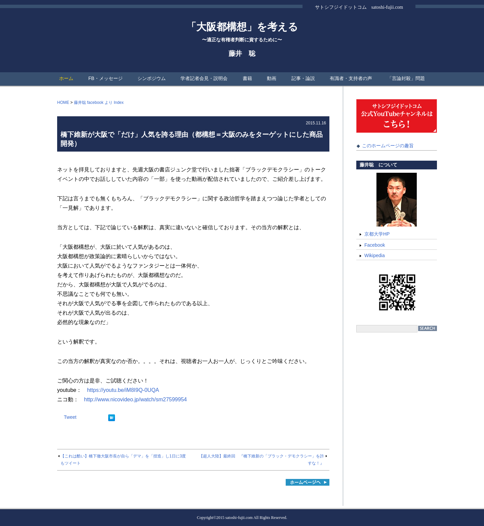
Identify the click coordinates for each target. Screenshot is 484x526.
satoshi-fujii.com (239, 517)
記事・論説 (303, 78)
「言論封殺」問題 (406, 78)
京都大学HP (377, 234)
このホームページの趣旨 (388, 145)
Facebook (374, 245)
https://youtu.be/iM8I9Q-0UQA (123, 390)
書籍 (247, 78)
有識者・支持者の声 (351, 78)
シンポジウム (151, 78)
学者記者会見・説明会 (204, 78)
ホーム (66, 78)
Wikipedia (374, 255)
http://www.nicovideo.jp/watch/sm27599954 (135, 399)
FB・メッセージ (105, 78)
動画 (271, 78)
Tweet (70, 417)
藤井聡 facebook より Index (99, 102)
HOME (63, 102)
